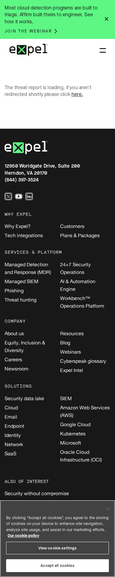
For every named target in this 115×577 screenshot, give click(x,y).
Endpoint (14, 426)
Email (11, 417)
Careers (13, 359)
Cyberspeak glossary (83, 361)
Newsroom (17, 369)
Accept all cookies (57, 565)
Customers (72, 226)
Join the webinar (28, 31)
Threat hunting (20, 300)
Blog (65, 343)
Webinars (70, 352)
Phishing (14, 290)
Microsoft (70, 443)
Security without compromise (37, 493)
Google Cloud (75, 424)
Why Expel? (18, 226)
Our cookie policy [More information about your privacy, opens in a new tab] (23, 535)
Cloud (11, 407)
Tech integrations (24, 235)
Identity (13, 435)
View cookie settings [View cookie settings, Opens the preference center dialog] (57, 548)
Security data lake (24, 398)
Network (14, 444)
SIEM (66, 398)
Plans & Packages (80, 235)
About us (14, 333)
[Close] (107, 508)
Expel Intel (71, 370)
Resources (72, 333)
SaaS (10, 453)
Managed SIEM (21, 281)
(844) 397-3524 (22, 180)
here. (77, 94)
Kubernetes (73, 434)
